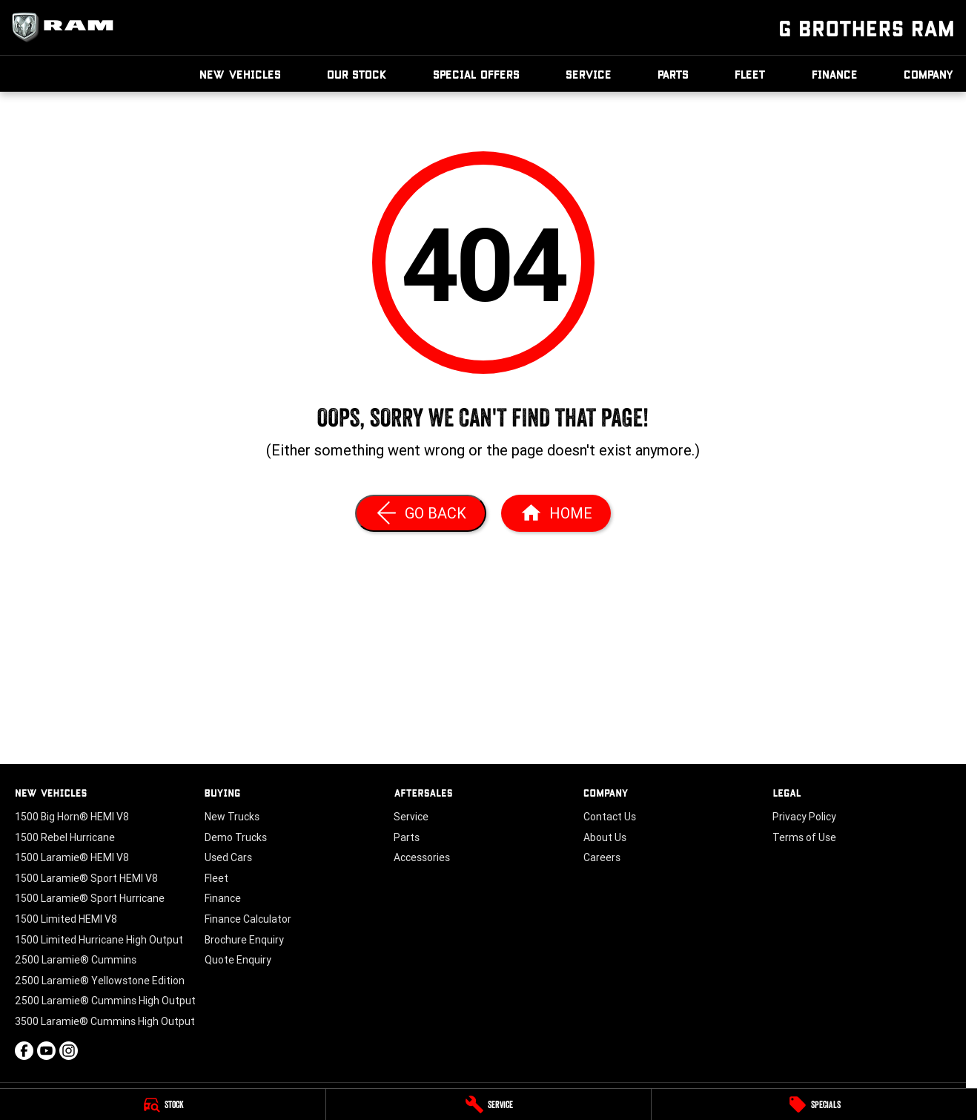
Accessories (422, 857)
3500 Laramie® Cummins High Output (105, 1021)
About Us (604, 837)
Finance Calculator (248, 919)
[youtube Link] (46, 1050)
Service (589, 74)
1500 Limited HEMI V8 (66, 919)
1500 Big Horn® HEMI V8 (72, 816)
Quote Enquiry (238, 959)
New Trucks (232, 816)
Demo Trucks (236, 837)
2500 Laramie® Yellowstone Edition (100, 980)
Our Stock (357, 74)
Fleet (750, 74)
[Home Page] (556, 513)
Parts (673, 74)
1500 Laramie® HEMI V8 (72, 857)
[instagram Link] (68, 1050)
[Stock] (162, 1104)
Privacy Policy (804, 816)
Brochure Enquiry (244, 939)
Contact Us (609, 816)
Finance (835, 74)
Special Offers (476, 74)
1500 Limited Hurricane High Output (99, 939)
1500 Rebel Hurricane (65, 837)
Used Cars (228, 857)
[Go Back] (420, 513)
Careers (601, 857)
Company (929, 74)
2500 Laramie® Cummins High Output (105, 1000)
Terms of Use (804, 837)
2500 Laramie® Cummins (75, 959)
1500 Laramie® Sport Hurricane (90, 898)
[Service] (489, 1104)
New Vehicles (240, 74)
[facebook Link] (24, 1050)
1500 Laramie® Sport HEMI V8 (86, 878)
